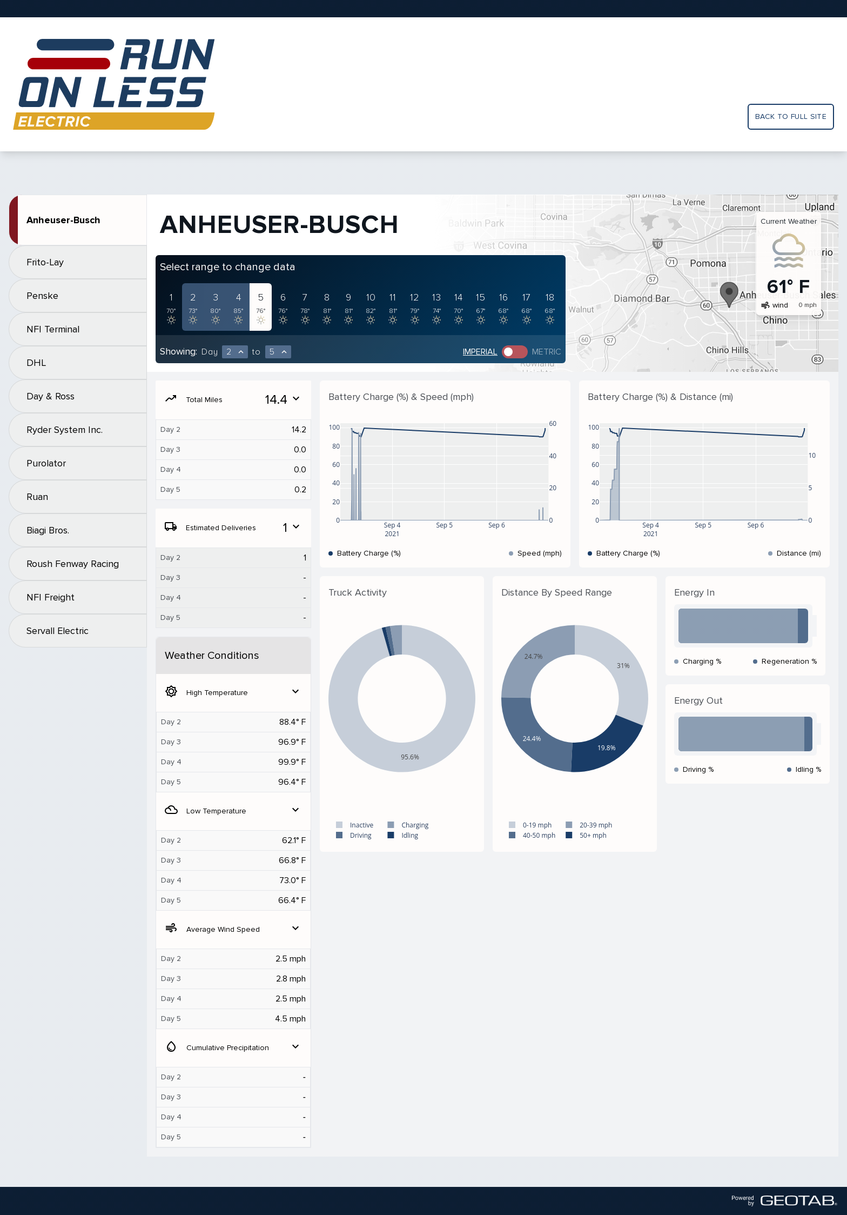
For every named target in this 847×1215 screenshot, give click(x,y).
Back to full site (790, 116)
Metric (546, 351)
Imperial (480, 351)
